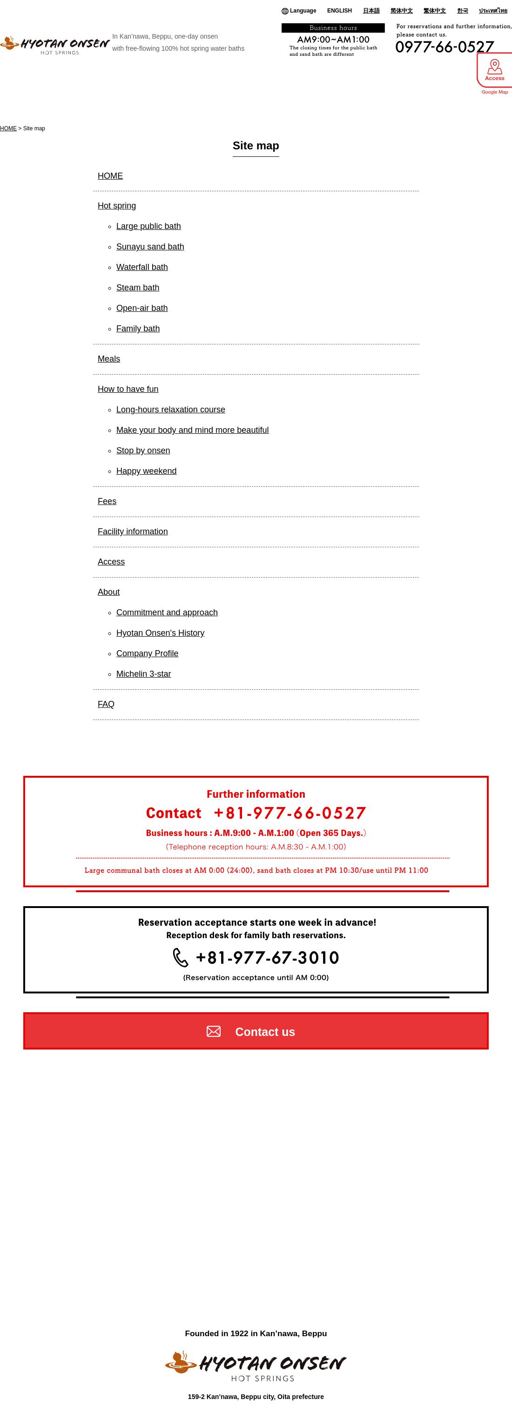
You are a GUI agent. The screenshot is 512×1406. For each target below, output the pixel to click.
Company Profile (147, 653)
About (109, 592)
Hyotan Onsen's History (160, 633)
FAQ (106, 704)
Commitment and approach (167, 612)
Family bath (138, 328)
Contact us (251, 1031)
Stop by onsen (143, 450)
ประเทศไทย (493, 10)
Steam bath (137, 287)
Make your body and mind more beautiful (192, 430)
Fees (107, 501)
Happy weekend (146, 471)
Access (111, 561)
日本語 (371, 10)
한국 (462, 10)
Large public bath (148, 226)
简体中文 (402, 10)
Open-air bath (142, 308)
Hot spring (117, 205)
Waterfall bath (142, 267)
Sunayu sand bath (150, 246)
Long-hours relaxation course (170, 409)
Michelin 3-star (143, 674)
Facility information (133, 531)
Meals (109, 358)
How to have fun (128, 389)
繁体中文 (435, 10)
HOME (8, 128)
